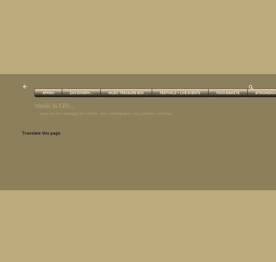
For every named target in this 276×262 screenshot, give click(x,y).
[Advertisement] (84, 36)
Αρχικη (48, 93)
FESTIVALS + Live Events (180, 93)
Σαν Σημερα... (81, 93)
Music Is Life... (54, 105)
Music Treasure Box (126, 93)
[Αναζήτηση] (251, 88)
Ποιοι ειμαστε (227, 93)
